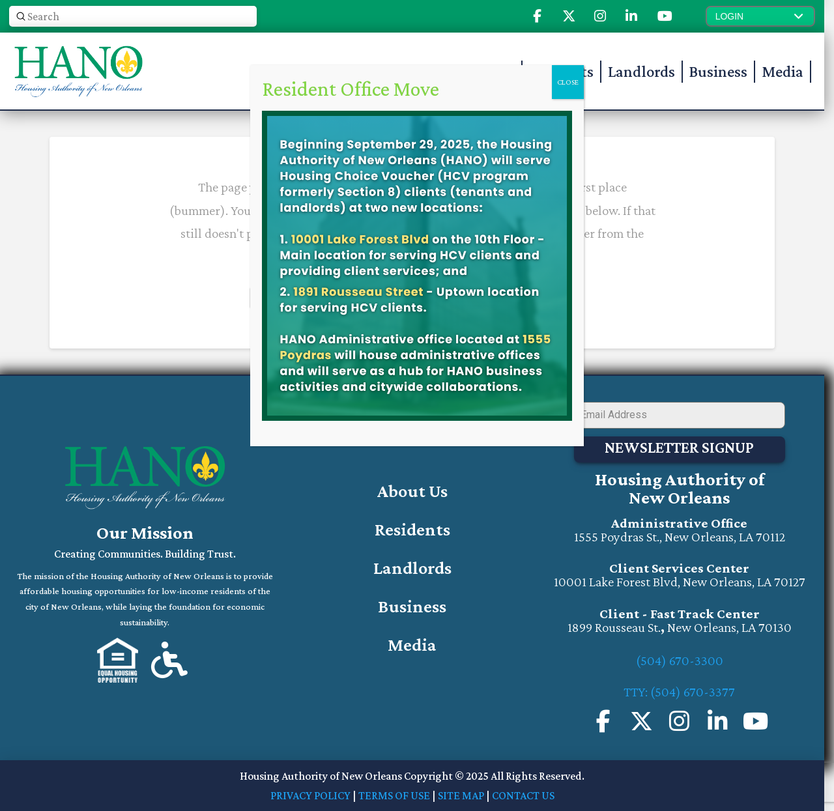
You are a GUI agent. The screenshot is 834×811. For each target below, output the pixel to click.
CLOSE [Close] (568, 82)
